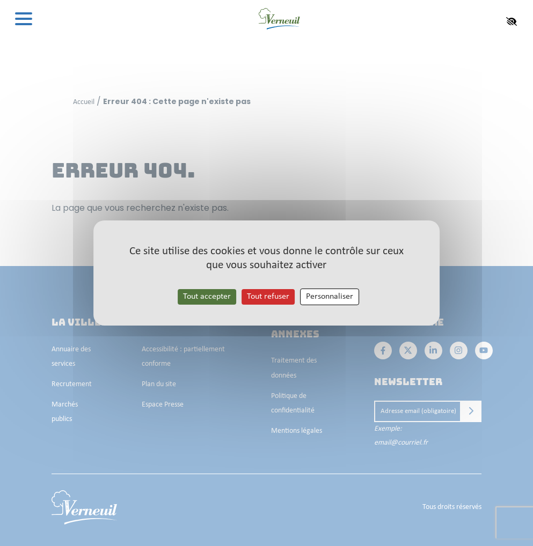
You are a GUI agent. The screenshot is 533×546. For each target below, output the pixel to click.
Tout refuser (268, 296)
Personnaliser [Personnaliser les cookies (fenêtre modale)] (329, 296)
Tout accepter (207, 296)
